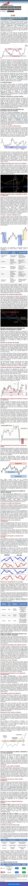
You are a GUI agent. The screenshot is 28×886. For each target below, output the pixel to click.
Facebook (4, 879)
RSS (1, 879)
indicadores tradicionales (17, 76)
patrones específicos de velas (9, 522)
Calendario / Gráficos (11, 11)
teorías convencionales (14, 112)
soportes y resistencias (14, 118)
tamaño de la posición (7, 448)
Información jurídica (18, 879)
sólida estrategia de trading (10, 493)
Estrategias (3, 11)
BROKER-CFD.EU (7, 5)
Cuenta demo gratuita (14, 884)
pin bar (15, 159)
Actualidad (8, 879)
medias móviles (6, 511)
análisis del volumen (7, 165)
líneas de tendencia (21, 510)
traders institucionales (9, 675)
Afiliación (12, 879)
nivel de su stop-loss (11, 369)
